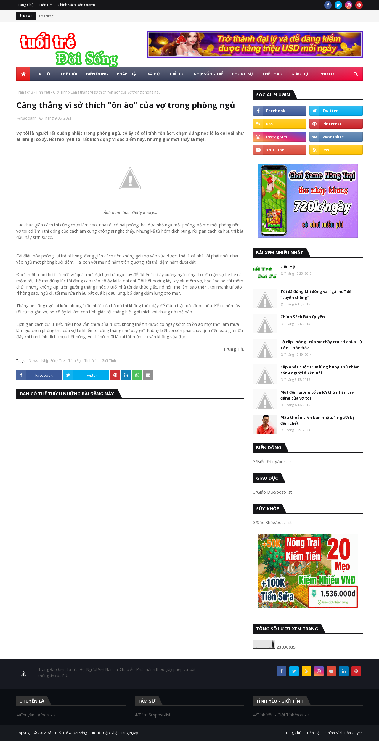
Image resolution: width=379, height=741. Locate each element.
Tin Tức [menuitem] (43, 73)
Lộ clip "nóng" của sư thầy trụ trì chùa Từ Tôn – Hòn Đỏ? (321, 344)
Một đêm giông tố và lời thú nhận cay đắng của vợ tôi (317, 395)
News (33, 360)
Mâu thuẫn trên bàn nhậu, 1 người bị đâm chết (317, 420)
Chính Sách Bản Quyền (76, 4)
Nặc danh (28, 118)
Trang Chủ (24, 4)
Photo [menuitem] (326, 73)
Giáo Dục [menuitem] (301, 73)
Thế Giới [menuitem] (68, 73)
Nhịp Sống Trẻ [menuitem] (208, 73)
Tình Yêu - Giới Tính (52, 92)
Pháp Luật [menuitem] (128, 73)
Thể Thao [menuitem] (272, 73)
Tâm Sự (74, 360)
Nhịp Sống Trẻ (53, 360)
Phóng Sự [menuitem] (242, 73)
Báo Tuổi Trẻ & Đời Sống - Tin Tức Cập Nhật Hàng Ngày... (94, 732)
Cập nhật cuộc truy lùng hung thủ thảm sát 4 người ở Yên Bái (319, 370)
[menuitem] (23, 74)
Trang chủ (24, 92)
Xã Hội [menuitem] (154, 73)
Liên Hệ (45, 4)
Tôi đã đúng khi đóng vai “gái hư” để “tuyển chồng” (315, 294)
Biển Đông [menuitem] (97, 73)
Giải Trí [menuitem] (177, 73)
